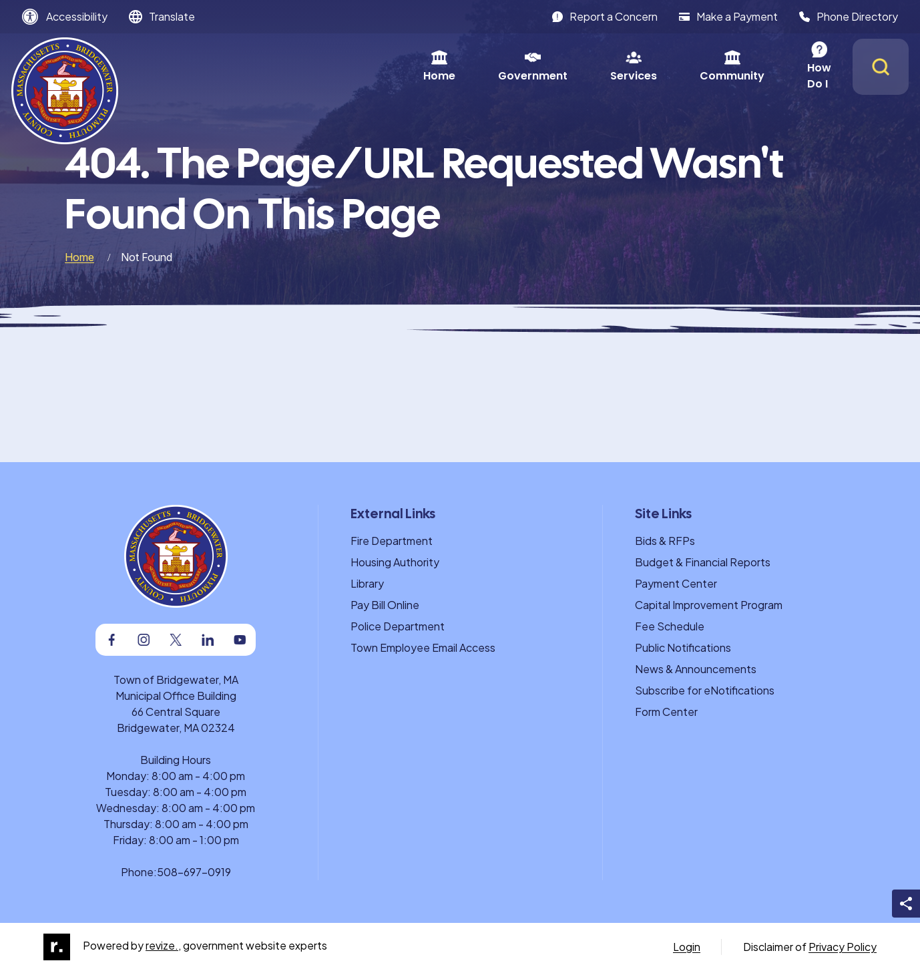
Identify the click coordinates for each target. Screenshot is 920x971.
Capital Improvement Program (708, 605)
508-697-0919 (194, 872)
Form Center (666, 712)
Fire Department (392, 541)
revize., (163, 945)
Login (686, 947)
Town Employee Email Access (423, 647)
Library (367, 583)
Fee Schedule (669, 626)
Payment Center (676, 583)
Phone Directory (848, 16)
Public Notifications (683, 647)
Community (578, 66)
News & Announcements (695, 669)
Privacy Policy (843, 947)
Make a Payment (728, 16)
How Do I (677, 66)
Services (480, 66)
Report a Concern (605, 16)
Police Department (398, 626)
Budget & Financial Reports (702, 562)
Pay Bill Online (385, 605)
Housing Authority (395, 562)
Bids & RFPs (665, 541)
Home (286, 66)
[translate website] (162, 17)
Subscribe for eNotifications (704, 690)
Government (379, 66)
